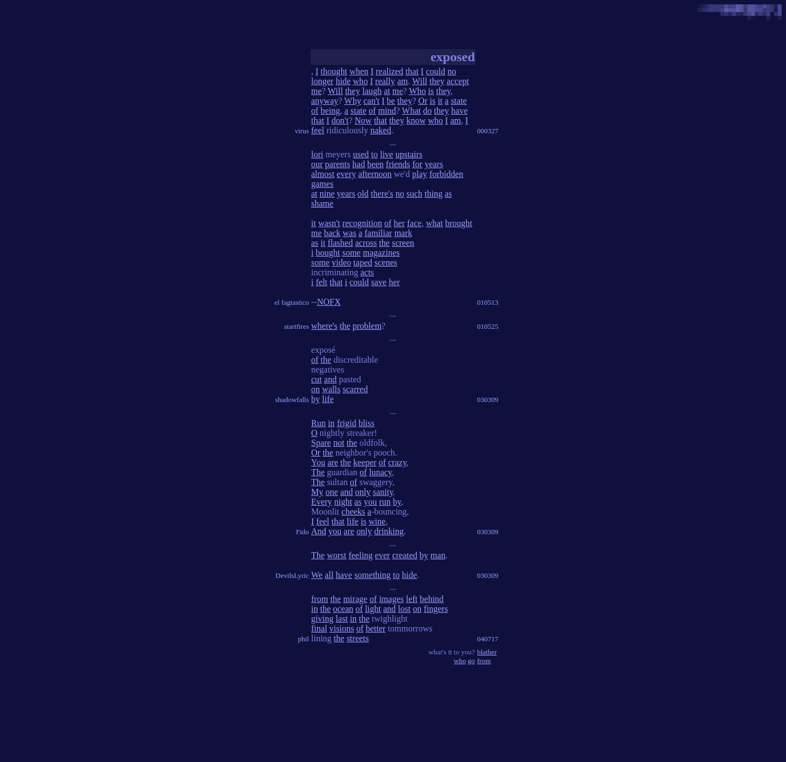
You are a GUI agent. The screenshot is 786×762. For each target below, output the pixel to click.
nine (327, 193)
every (346, 174)
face (414, 223)
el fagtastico (292, 302)
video (342, 262)
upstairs (408, 154)
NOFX (329, 301)
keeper (365, 462)
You (318, 462)
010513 (487, 302)
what (434, 223)
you (370, 501)
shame (322, 203)
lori (317, 154)
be (391, 100)
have (459, 110)
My (317, 492)
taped (362, 262)
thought (333, 71)
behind (432, 599)
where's (324, 325)
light (373, 608)
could (435, 71)
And (318, 531)
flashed (340, 242)
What (411, 110)
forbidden (446, 174)
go (471, 661)
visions (341, 628)
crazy (397, 462)
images (391, 599)
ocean (343, 608)
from (319, 599)
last (342, 618)
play (419, 174)
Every (321, 501)
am (402, 81)
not (338, 442)
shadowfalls (292, 399)
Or (422, 100)
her (399, 223)
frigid (346, 423)
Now (363, 120)
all (329, 575)
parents (337, 164)
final (319, 628)
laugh (372, 91)
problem (367, 325)
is (431, 91)
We (317, 575)
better (375, 628)
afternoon (374, 174)
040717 (487, 639)
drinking (389, 531)
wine (376, 521)
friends (398, 164)
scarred (355, 389)
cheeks (354, 511)
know (416, 120)
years (434, 164)
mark (403, 233)
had (359, 164)
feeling (360, 555)
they (437, 81)
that (412, 71)
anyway (324, 100)
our (317, 164)
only (362, 492)
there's (382, 193)
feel (317, 130)
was (349, 233)
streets (358, 638)
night (343, 501)
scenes (385, 262)
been (375, 164)
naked (380, 130)
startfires (296, 326)
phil (303, 639)
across (366, 242)
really (385, 81)
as (448, 193)
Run (318, 423)
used (360, 154)
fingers (436, 608)
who (360, 81)
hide (343, 81)
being (330, 110)
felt (321, 282)
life (328, 399)
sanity (383, 492)
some (351, 252)
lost (404, 608)
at (387, 91)
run (384, 501)
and (330, 379)
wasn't (329, 223)
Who (417, 91)
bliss (366, 423)
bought (327, 252)
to (374, 154)
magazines (381, 252)
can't (372, 100)
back (332, 233)
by (315, 399)
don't (339, 120)
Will (419, 81)
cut (316, 379)
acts (367, 272)
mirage (355, 599)
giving (322, 618)
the (384, 242)
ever (382, 555)
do (427, 110)
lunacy (380, 472)
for (417, 164)
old (363, 193)
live (386, 154)
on (315, 389)
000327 (487, 131)
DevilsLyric (292, 575)
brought (459, 223)
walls (331, 389)
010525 (487, 326)
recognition (362, 223)
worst (337, 555)
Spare (321, 442)
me (316, 91)
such (414, 193)
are (332, 462)
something (372, 575)
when (358, 71)
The (318, 472)
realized (389, 71)
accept (457, 81)
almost (323, 174)
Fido (302, 532)
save (378, 282)
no (452, 71)
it (440, 100)
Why (352, 100)
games (322, 183)
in (331, 423)
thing (434, 193)
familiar (378, 233)
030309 (487, 399)
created (404, 555)
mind (387, 110)
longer (322, 81)
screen (403, 242)
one (331, 492)
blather (487, 652)
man (438, 555)
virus (302, 131)
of (314, 110)
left (412, 599)
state (459, 100)
